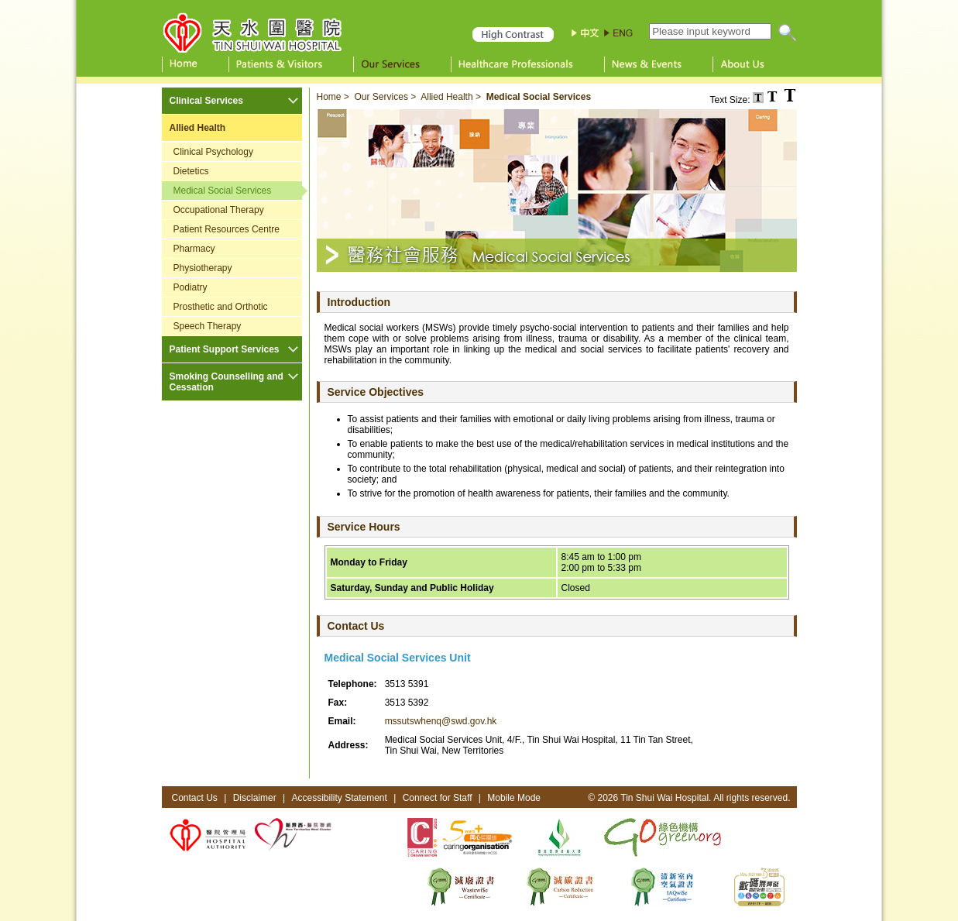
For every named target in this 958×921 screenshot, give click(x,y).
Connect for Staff (437, 797)
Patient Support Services (225, 349)
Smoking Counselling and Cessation (226, 382)
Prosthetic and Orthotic (220, 306)
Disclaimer (254, 797)
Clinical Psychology (213, 151)
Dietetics (191, 171)
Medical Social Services (222, 190)
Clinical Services (206, 100)
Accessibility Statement (338, 797)
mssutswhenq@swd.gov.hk (441, 721)
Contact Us (195, 797)
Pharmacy (194, 248)
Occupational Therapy (218, 209)
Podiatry (190, 287)
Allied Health (198, 127)
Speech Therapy (207, 326)
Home (329, 96)
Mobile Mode (514, 797)
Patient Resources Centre (226, 229)
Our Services (381, 96)
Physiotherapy (202, 268)
